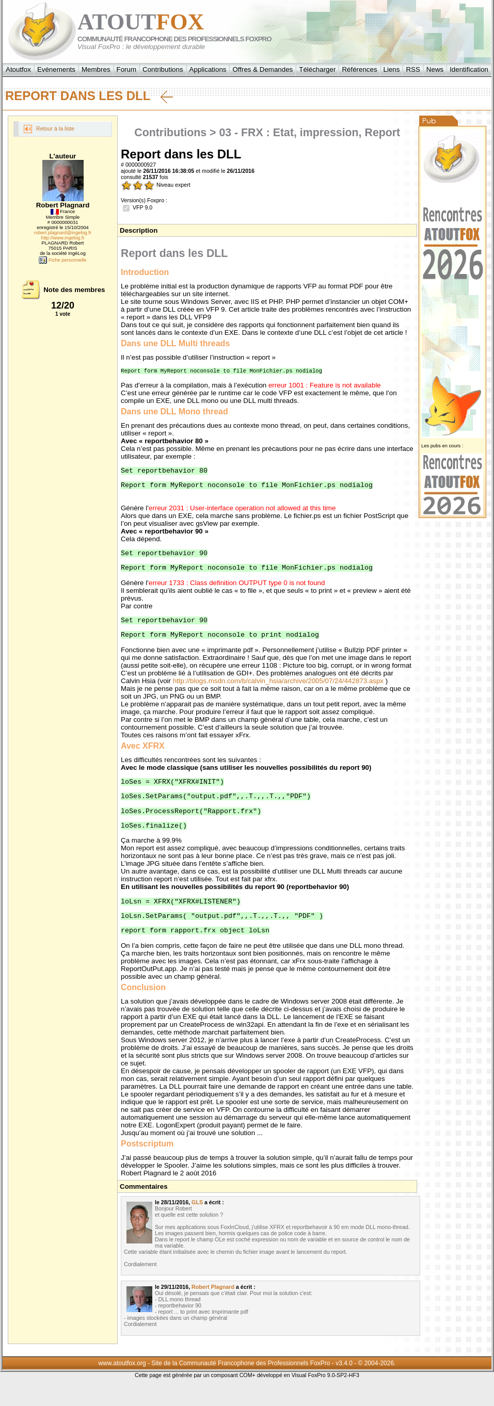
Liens (392, 69)
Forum (127, 69)
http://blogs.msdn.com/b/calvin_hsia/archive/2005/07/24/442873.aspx (278, 692)
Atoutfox (18, 69)
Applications (208, 69)
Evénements (56, 69)
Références (359, 69)
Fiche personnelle (62, 260)
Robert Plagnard (213, 1308)
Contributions (162, 69)
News (434, 69)
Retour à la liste (49, 129)
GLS (197, 1224)
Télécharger (317, 69)
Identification (469, 69)
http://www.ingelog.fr (63, 237)
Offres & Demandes (262, 69)
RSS (413, 69)
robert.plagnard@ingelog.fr (62, 232)
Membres (96, 69)
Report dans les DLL (89, 96)
